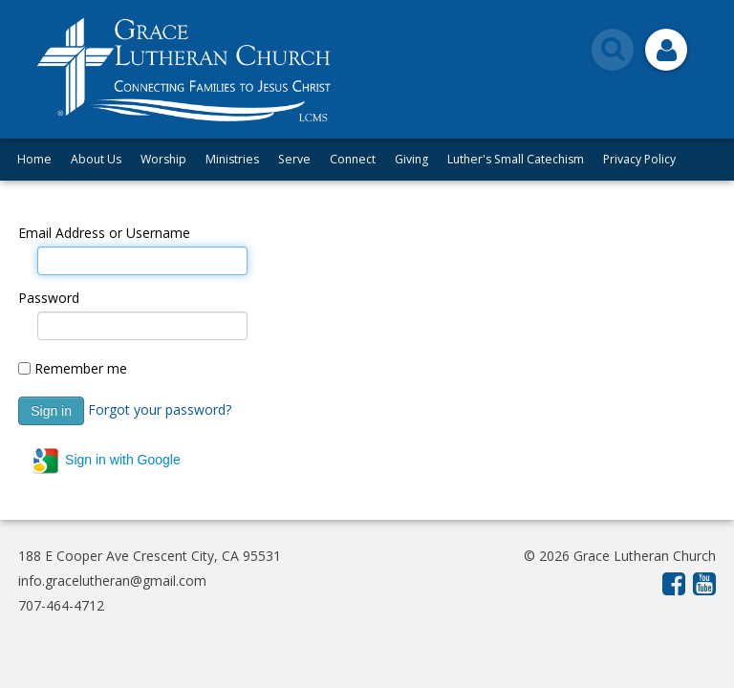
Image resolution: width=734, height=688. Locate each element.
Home (34, 159)
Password (48, 298)
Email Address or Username (104, 233)
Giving (411, 159)
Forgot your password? (159, 409)
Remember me (80, 368)
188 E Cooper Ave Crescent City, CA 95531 (149, 556)
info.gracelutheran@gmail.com (112, 580)
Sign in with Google (106, 460)
